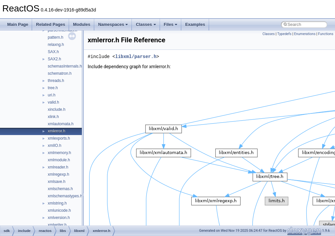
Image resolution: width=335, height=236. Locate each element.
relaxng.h (56, 44)
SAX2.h (54, 59)
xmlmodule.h (59, 160)
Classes (146, 24)
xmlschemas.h (60, 189)
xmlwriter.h (57, 225)
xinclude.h (56, 109)
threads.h (56, 80)
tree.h (53, 88)
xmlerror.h (56, 131)
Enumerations (305, 34)
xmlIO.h (54, 145)
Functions (325, 34)
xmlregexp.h (58, 174)
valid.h (53, 102)
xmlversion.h (59, 217)
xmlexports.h (59, 138)
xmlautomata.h (61, 124)
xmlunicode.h (59, 210)
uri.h (51, 95)
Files (171, 24)
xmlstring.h (57, 203)
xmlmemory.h (59, 152)
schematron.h (60, 73)
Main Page (17, 24)
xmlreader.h (58, 167)
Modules (81, 24)
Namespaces (113, 24)
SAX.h (53, 51)
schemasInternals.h (65, 66)
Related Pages (50, 24)
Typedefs (284, 34)
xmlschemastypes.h (65, 196)
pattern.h (55, 37)
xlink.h (53, 116)
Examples (195, 24)
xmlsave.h (56, 181)
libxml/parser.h (135, 56)
